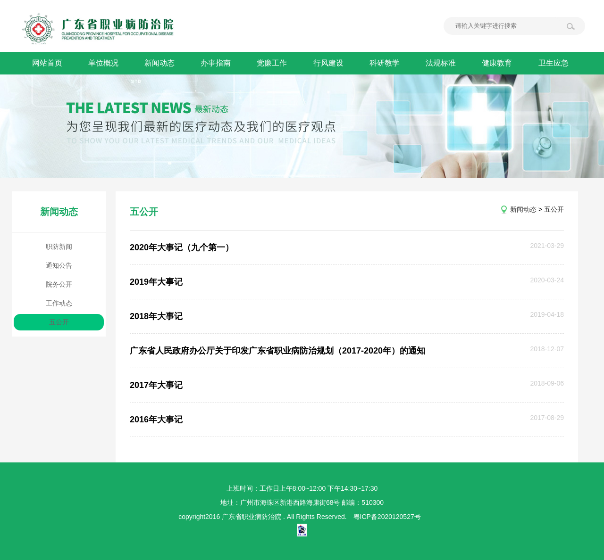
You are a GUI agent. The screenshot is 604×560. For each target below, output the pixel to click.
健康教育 (500, 63)
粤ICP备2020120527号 (387, 516)
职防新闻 (59, 246)
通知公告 (59, 265)
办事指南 (217, 63)
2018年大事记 (156, 316)
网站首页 (47, 63)
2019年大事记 (156, 282)
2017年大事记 (156, 385)
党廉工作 (274, 63)
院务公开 (59, 284)
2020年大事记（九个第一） (182, 247)
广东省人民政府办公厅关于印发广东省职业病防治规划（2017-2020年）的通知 (277, 350)
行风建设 (330, 63)
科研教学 (387, 63)
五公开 (59, 322)
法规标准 (443, 63)
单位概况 (104, 63)
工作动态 (59, 303)
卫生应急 (557, 63)
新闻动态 (160, 63)
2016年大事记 (156, 419)
